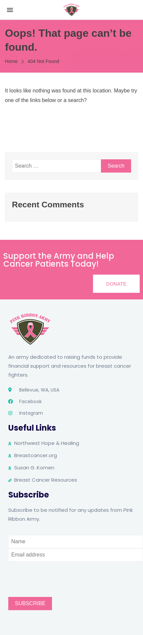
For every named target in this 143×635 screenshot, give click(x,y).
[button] (116, 284)
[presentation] (58, 574)
